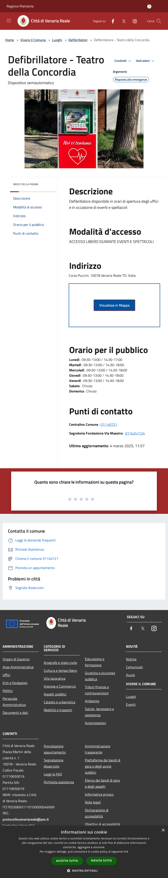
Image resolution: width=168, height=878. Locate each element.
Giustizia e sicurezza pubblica (100, 676)
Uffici (6, 675)
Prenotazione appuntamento (55, 749)
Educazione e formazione (94, 662)
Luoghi (57, 40)
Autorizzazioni (95, 722)
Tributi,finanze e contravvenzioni (97, 690)
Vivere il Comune (33, 40)
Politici (8, 690)
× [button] (163, 830)
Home (9, 40)
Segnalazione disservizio (53, 763)
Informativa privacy (99, 794)
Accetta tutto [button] (67, 861)
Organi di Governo (16, 659)
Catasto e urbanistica (59, 702)
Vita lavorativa (54, 678)
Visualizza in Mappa (114, 305)
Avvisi (130, 675)
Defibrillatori (78, 40)
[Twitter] (122, 21)
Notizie (131, 659)
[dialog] (84, 852)
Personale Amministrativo (14, 701)
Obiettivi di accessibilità (102, 824)
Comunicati (134, 667)
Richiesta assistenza (59, 782)
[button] (84, 870)
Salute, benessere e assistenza (99, 712)
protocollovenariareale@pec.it (26, 819)
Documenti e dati (15, 712)
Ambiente (92, 701)
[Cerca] (158, 21)
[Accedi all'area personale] (149, 6)
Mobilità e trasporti (58, 710)
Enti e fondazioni (15, 682)
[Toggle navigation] (8, 20)
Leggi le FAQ (53, 774)
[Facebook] (111, 21)
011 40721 (109, 424)
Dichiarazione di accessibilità (96, 813)
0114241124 (135, 433)
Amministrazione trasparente (97, 749)
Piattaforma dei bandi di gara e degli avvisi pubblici (102, 766)
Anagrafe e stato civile (60, 662)
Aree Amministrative (18, 667)
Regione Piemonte (20, 6)
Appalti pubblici (55, 694)
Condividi (123, 61)
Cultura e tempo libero (60, 670)
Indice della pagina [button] (25, 184)
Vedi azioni (146, 61)
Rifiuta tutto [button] (101, 860)
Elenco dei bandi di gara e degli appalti (102, 783)
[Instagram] (133, 21)
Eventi (131, 704)
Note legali (93, 802)
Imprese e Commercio (60, 686)
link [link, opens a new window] (126, 851)
